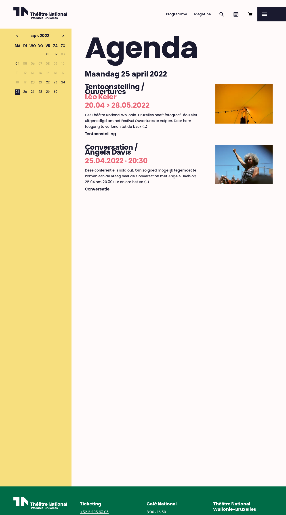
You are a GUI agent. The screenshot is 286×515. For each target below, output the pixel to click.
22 (48, 82)
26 (25, 92)
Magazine (202, 14)
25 (17, 92)
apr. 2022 (32, 36)
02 (55, 54)
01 (47, 54)
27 (32, 92)
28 (40, 92)
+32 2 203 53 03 (94, 512)
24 (63, 82)
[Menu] (271, 14)
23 (55, 82)
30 (55, 92)
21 (40, 82)
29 (48, 92)
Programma (176, 14)
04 (17, 64)
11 (17, 73)
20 (33, 82)
